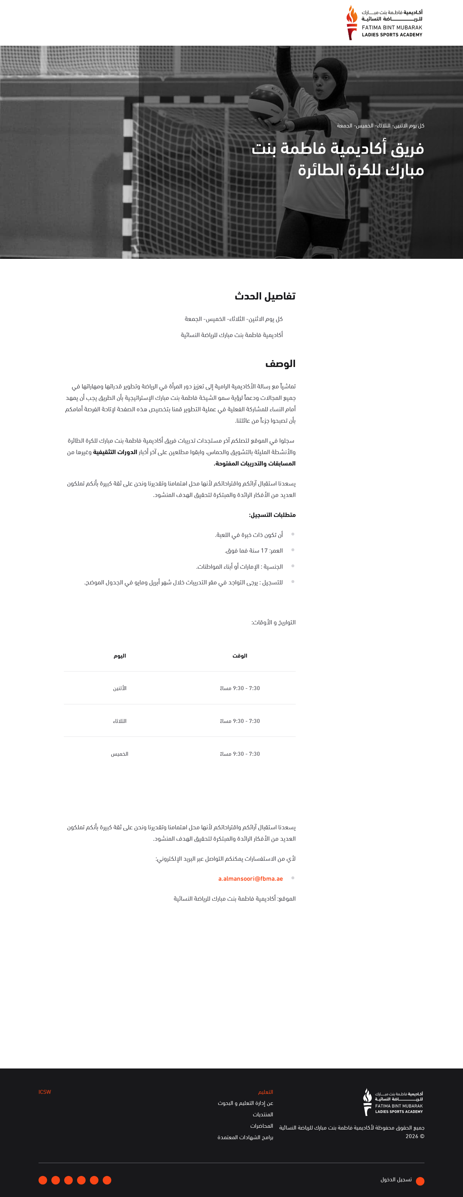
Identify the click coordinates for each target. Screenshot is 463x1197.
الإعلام (205, 31)
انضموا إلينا (131, 12)
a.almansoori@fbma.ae (250, 878)
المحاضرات (261, 1125)
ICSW (110, 31)
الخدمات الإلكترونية (66, 31)
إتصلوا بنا (97, 11)
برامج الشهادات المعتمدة (245, 1137)
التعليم (139, 31)
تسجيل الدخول (402, 1180)
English (68, 11)
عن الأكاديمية (243, 31)
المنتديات (263, 1114)
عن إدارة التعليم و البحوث (245, 1102)
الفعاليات (172, 31)
